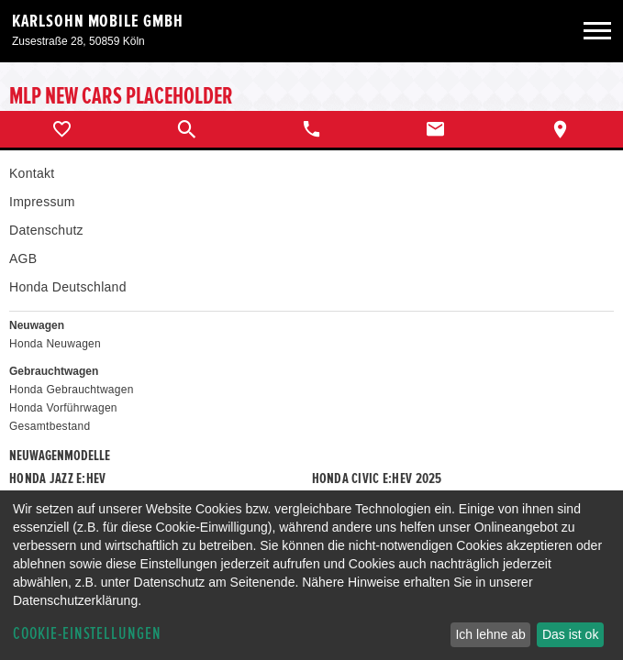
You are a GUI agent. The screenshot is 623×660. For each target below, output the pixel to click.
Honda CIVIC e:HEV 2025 (377, 478)
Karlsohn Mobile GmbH (98, 21)
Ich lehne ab (490, 634)
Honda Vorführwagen (63, 408)
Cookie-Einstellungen (87, 634)
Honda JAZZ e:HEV (57, 478)
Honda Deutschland (68, 287)
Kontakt (31, 173)
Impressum (42, 201)
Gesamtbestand (49, 426)
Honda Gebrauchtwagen (71, 389)
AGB (23, 258)
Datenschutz (46, 230)
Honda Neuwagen (55, 343)
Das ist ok (570, 634)
